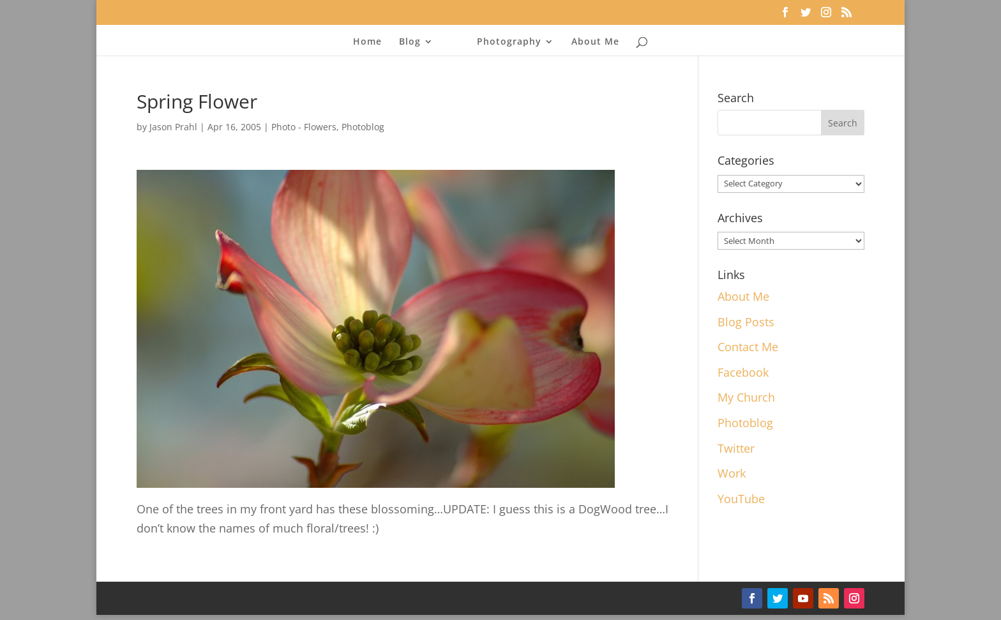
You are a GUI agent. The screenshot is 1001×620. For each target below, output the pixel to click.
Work (732, 473)
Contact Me (748, 346)
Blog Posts (746, 321)
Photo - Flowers (303, 127)
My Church (746, 397)
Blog (410, 42)
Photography (509, 42)
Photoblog (363, 127)
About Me (595, 42)
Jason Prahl (173, 127)
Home (367, 42)
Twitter (736, 448)
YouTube (741, 498)
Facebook (743, 372)
